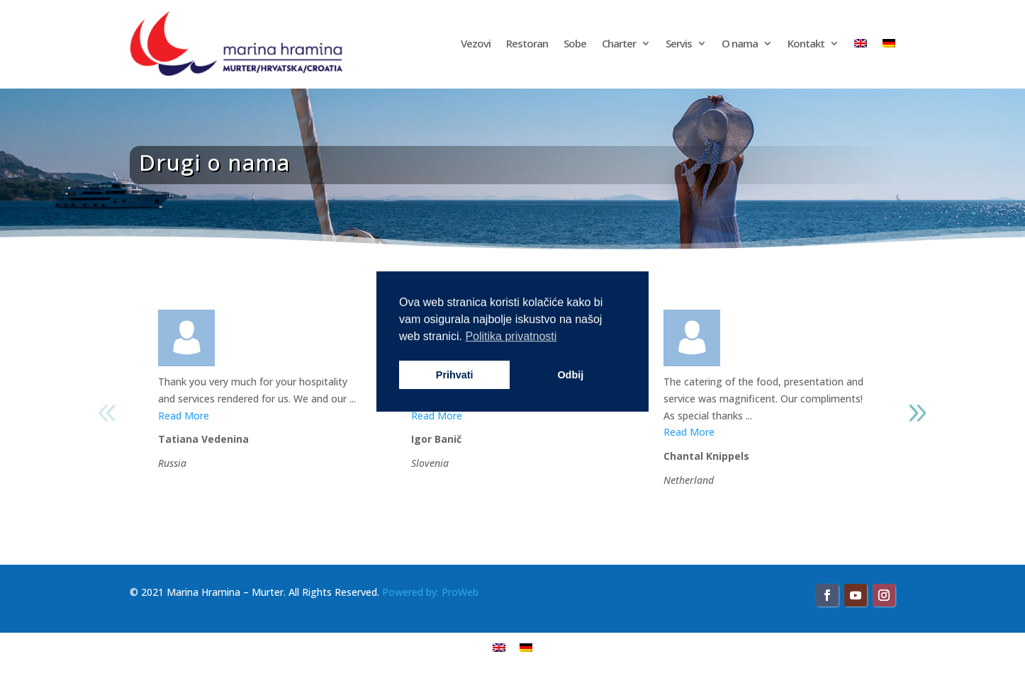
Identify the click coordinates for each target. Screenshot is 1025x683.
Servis (679, 43)
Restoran (527, 43)
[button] (917, 413)
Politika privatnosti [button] (510, 336)
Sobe (575, 43)
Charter (619, 43)
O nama (740, 43)
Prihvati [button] (455, 374)
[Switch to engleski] (860, 43)
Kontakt (806, 43)
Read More (183, 415)
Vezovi (476, 43)
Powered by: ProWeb (430, 592)
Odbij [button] (570, 374)
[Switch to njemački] (889, 43)
